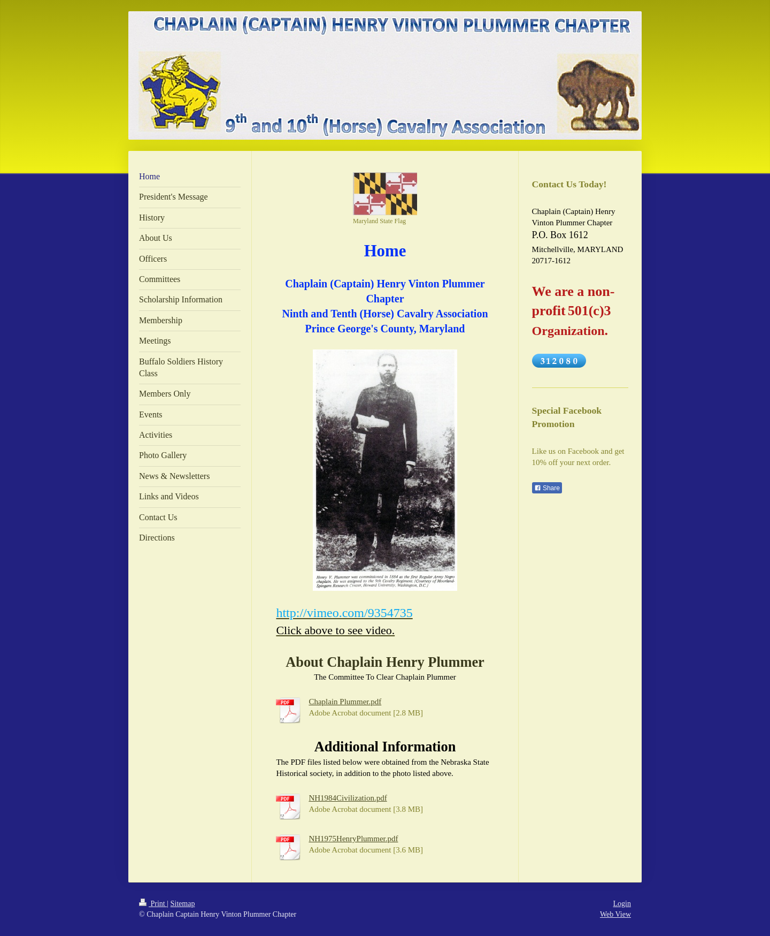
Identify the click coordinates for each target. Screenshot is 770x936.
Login (622, 904)
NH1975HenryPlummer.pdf (353, 838)
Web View (615, 914)
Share (547, 488)
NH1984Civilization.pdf (348, 798)
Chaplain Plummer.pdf (345, 701)
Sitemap (183, 904)
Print (153, 904)
